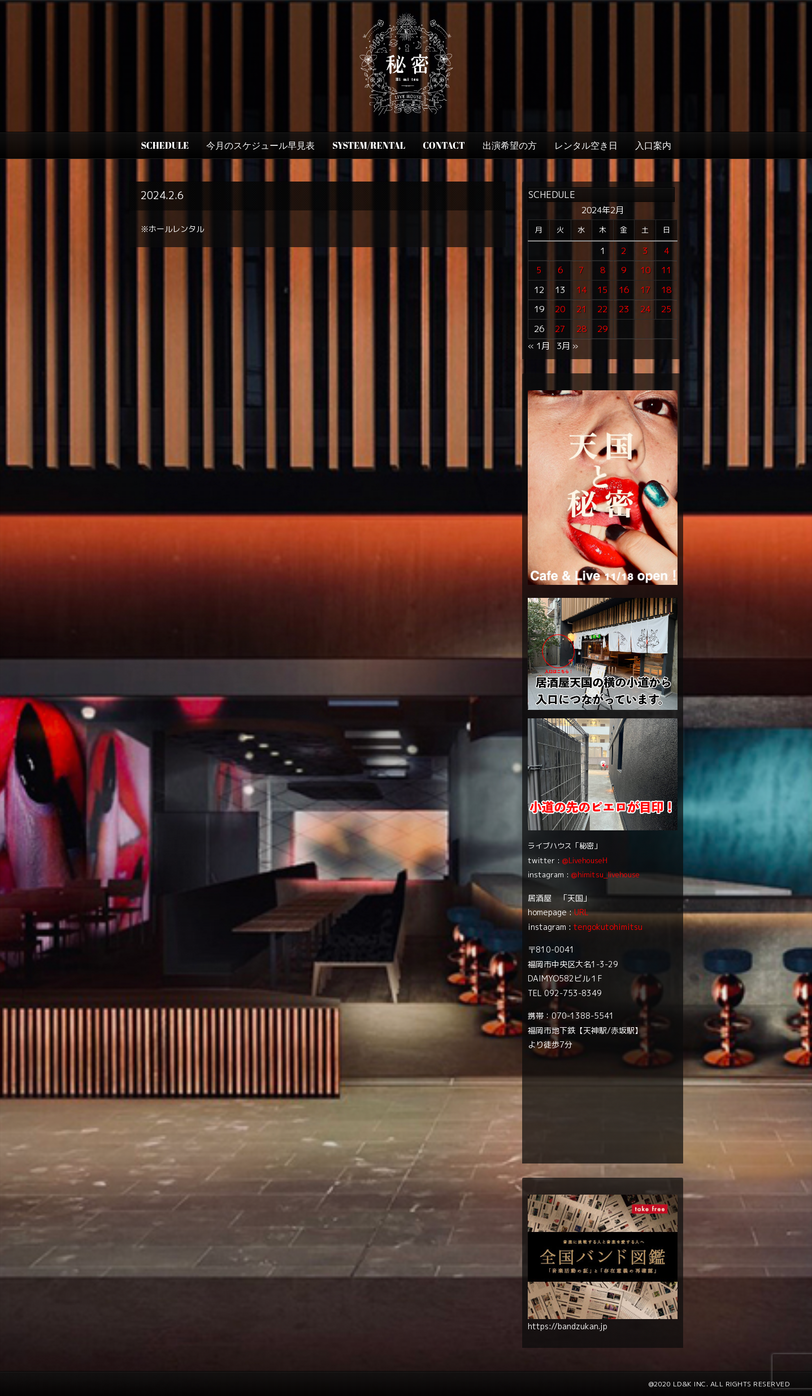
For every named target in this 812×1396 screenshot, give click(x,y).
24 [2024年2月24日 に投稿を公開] (645, 309)
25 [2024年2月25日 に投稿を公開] (666, 309)
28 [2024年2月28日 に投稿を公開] (581, 329)
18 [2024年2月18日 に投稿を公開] (666, 290)
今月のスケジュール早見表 (260, 145)
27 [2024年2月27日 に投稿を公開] (560, 329)
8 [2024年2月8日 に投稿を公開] (602, 270)
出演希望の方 (510, 145)
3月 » (567, 346)
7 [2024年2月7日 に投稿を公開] (581, 270)
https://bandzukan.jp (567, 1326)
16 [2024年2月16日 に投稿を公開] (624, 290)
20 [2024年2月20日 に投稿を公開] (560, 309)
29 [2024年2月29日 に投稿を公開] (602, 329)
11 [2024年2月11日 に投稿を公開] (666, 270)
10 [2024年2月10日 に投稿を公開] (645, 270)
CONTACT (443, 145)
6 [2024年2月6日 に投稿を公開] (560, 270)
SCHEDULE (165, 145)
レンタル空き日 (586, 145)
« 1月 (539, 346)
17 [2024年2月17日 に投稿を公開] (645, 290)
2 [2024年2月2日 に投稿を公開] (623, 251)
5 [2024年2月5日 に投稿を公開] (538, 270)
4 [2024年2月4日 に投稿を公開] (666, 251)
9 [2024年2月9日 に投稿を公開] (623, 270)
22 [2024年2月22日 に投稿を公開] (602, 309)
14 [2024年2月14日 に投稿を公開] (581, 290)
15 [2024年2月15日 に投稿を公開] (602, 290)
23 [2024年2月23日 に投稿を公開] (624, 309)
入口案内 (653, 145)
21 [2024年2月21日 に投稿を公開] (581, 309)
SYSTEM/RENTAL (368, 145)
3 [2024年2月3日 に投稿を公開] (645, 251)
